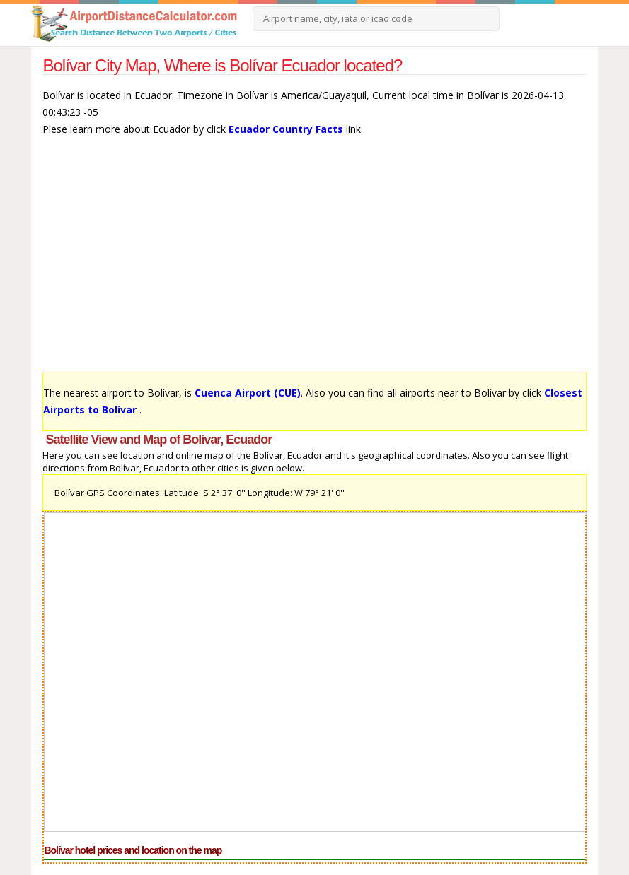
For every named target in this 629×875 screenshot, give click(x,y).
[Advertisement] (314, 261)
